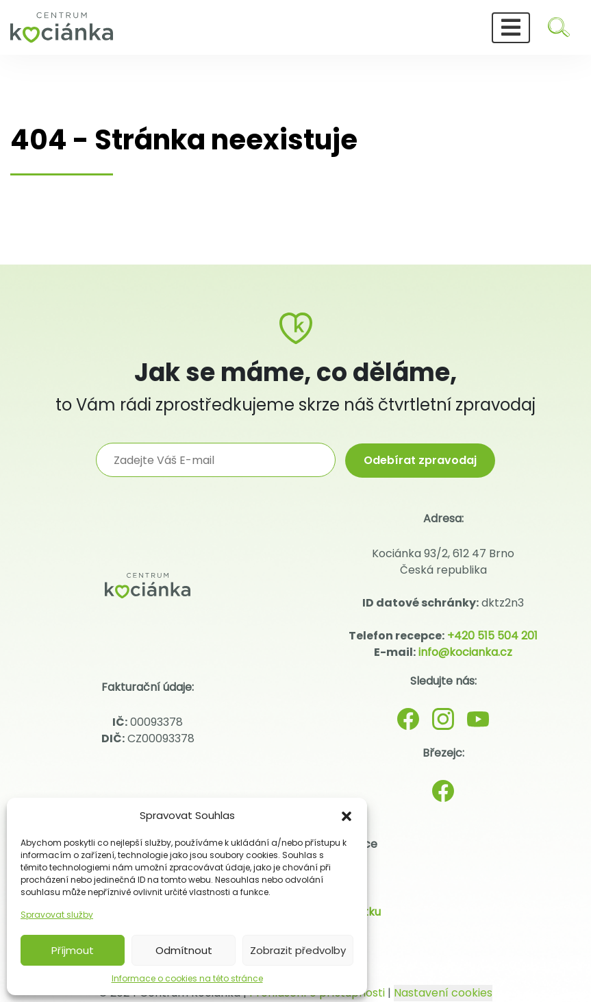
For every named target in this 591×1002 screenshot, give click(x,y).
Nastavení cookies (443, 993)
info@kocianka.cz (465, 652)
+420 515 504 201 (492, 636)
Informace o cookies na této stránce (187, 978)
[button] (346, 815)
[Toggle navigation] (511, 27)
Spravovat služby (57, 914)
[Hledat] (559, 27)
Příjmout (72, 950)
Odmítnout (183, 950)
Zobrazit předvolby (298, 950)
